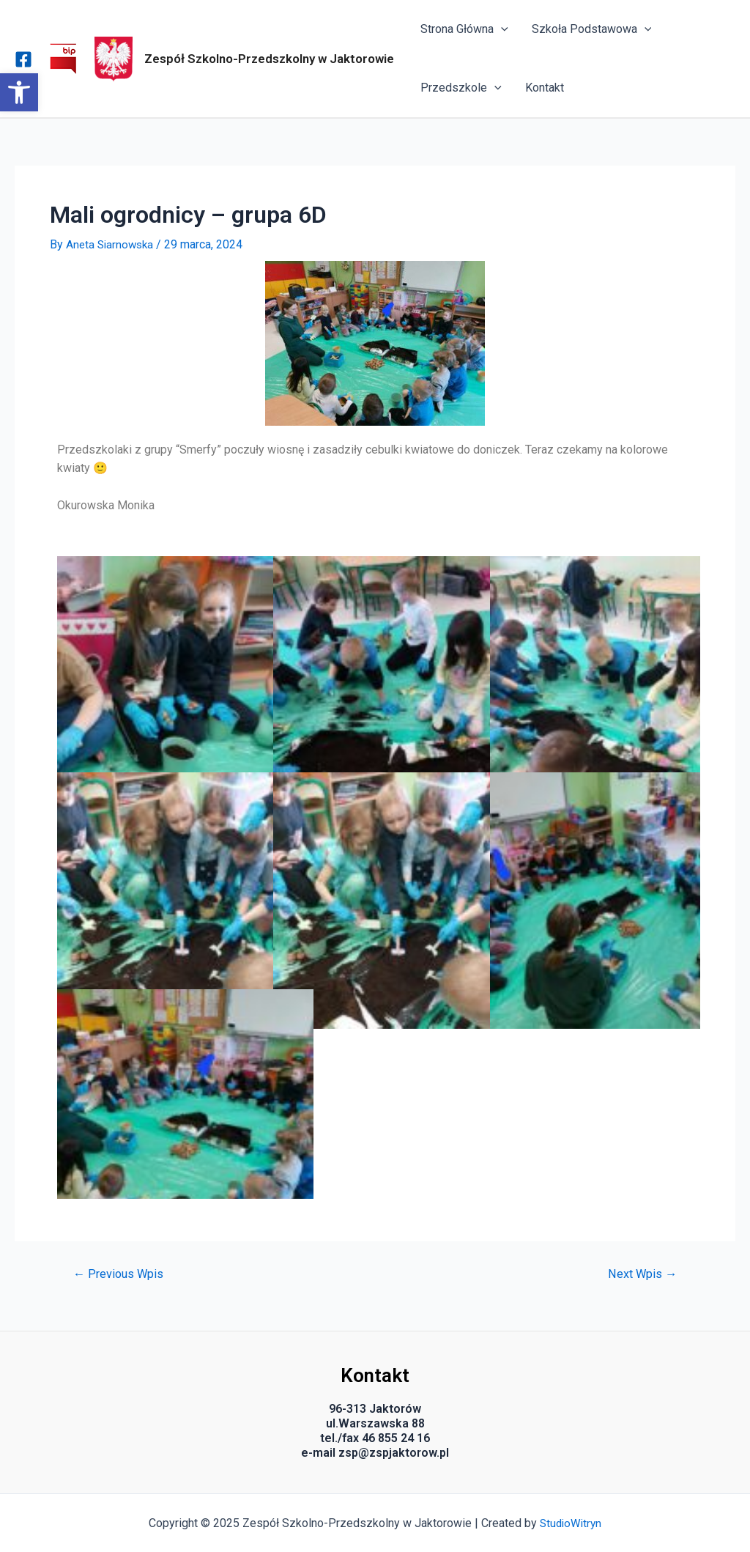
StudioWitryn (571, 1523)
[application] (501, 29)
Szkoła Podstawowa (592, 29)
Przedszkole (461, 88)
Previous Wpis (120, 1274)
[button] (19, 92)
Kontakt (544, 88)
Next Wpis (640, 1274)
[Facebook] (23, 59)
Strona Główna (464, 29)
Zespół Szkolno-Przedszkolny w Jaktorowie (269, 58)
